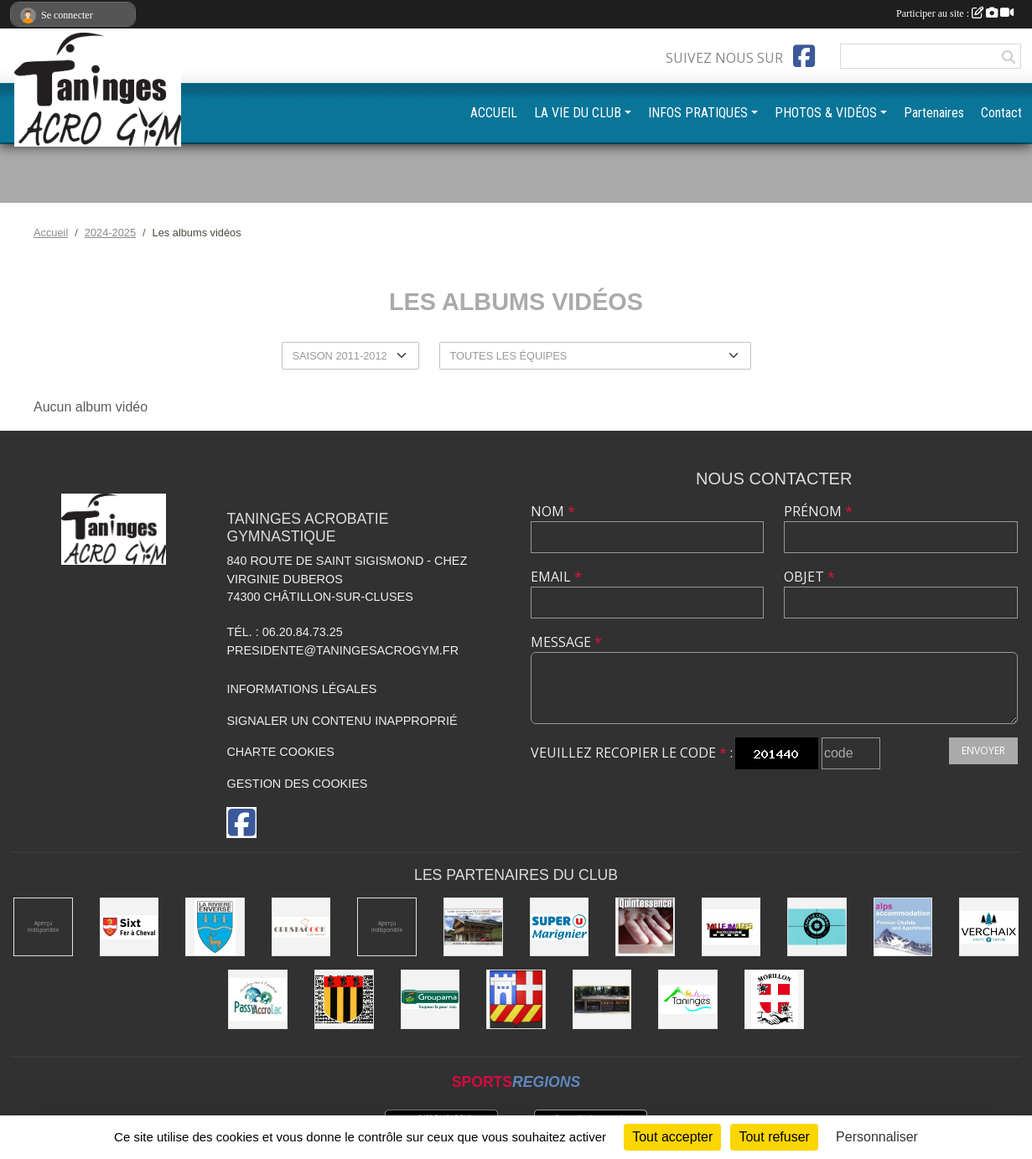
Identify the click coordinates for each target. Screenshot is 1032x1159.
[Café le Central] (817, 927)
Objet (809, 576)
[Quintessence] (645, 927)
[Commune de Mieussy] (344, 999)
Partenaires (934, 113)
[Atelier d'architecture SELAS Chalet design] (473, 927)
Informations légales (301, 689)
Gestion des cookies (296, 783)
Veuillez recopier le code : (632, 752)
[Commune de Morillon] (774, 999)
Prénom (818, 511)
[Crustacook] (301, 927)
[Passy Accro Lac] (258, 999)
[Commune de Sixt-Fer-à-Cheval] (129, 927)
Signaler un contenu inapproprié (341, 720)
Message (566, 642)
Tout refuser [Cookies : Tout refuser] (774, 1137)
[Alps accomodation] (903, 927)
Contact (1001, 113)
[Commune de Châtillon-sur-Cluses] (516, 999)
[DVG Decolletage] (43, 927)
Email (556, 576)
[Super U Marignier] (559, 927)
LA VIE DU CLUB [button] (577, 113)
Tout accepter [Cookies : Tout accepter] (672, 1137)
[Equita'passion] (602, 999)
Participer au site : (955, 13)
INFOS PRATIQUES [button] (698, 113)
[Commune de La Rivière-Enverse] (215, 927)
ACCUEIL (493, 113)
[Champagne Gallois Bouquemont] (387, 927)
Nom (553, 511)
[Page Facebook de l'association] (804, 56)
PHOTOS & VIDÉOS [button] (826, 113)
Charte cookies (280, 751)
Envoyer (983, 750)
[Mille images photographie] (731, 927)
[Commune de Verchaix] (989, 927)
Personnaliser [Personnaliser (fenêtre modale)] (877, 1137)
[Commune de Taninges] (688, 999)
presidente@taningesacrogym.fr (342, 650)
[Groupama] (430, 999)
